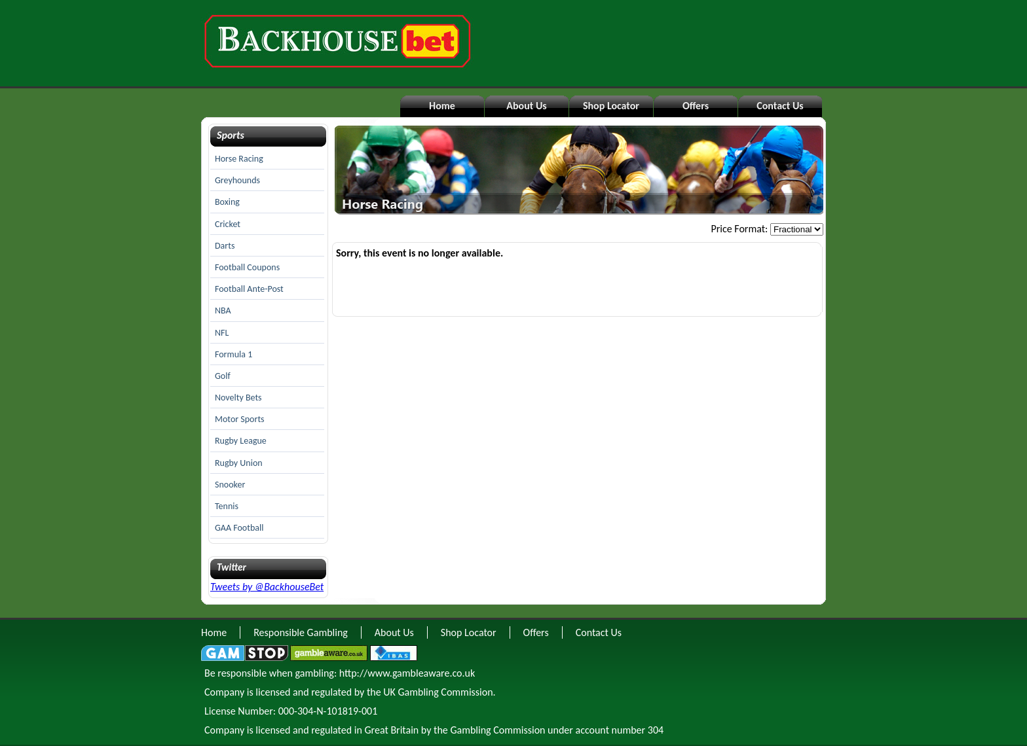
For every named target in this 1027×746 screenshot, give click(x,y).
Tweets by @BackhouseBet (267, 586)
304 (655, 730)
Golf (223, 376)
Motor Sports (240, 419)
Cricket (227, 224)
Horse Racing (239, 158)
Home (442, 105)
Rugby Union (239, 463)
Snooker (230, 484)
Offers (695, 105)
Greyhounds (237, 180)
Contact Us (779, 105)
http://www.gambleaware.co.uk (407, 673)
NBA (223, 310)
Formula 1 (233, 354)
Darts (224, 245)
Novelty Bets (238, 397)
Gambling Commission (497, 730)
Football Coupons (247, 267)
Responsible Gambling (300, 632)
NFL (222, 332)
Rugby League (241, 440)
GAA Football (239, 527)
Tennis (226, 506)
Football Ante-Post (249, 288)
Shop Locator (611, 105)
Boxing (227, 201)
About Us (526, 105)
